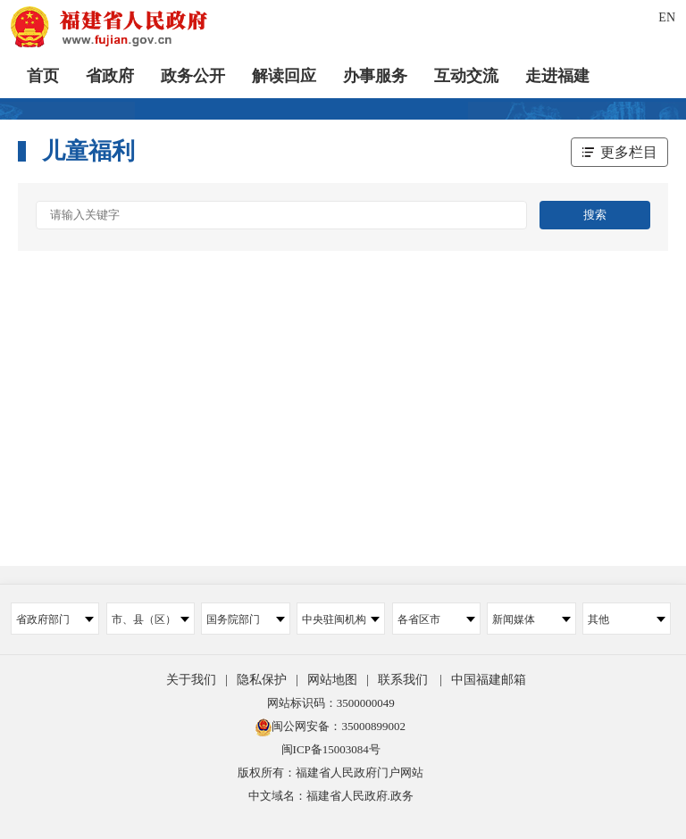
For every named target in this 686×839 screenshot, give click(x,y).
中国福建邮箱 (488, 679)
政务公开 (193, 76)
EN (666, 17)
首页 (43, 76)
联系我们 (403, 679)
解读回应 (284, 76)
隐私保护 (262, 679)
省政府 (110, 76)
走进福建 (557, 76)
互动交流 (466, 76)
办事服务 (375, 76)
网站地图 (332, 679)
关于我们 (191, 679)
